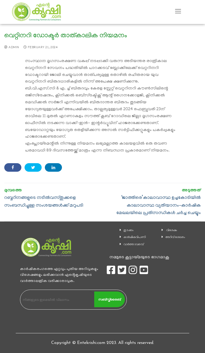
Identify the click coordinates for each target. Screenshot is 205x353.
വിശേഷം (171, 230)
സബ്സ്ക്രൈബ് (109, 299)
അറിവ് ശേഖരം (175, 237)
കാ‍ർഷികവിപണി (135, 237)
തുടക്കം (128, 230)
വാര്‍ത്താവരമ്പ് (134, 244)
